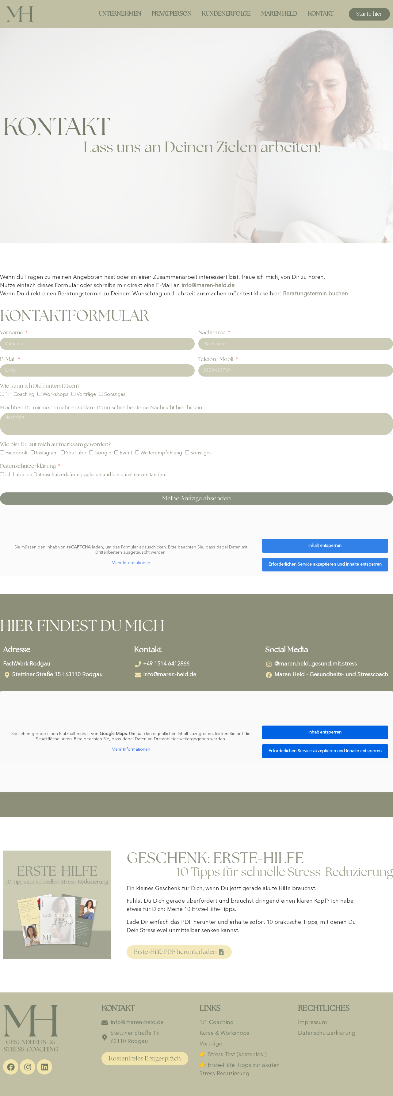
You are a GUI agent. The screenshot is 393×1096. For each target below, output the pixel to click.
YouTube (76, 453)
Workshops (55, 395)
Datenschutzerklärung (28, 466)
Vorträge (86, 395)
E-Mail (8, 359)
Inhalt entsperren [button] (324, 546)
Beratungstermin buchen (315, 294)
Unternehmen (119, 14)
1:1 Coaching (19, 395)
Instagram (47, 453)
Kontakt (321, 14)
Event (126, 453)
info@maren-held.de (208, 285)
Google (102, 453)
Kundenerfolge (226, 14)
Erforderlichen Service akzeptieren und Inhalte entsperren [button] (325, 564)
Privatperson (171, 14)
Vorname (12, 333)
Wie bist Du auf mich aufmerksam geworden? (55, 444)
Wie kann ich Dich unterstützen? (39, 386)
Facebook (16, 453)
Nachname (212, 333)
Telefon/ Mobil (216, 359)
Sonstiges (114, 395)
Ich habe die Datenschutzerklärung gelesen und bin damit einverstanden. (85, 475)
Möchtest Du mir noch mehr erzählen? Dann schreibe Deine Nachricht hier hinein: (101, 408)
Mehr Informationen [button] (131, 563)
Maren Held (279, 14)
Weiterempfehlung (161, 453)
